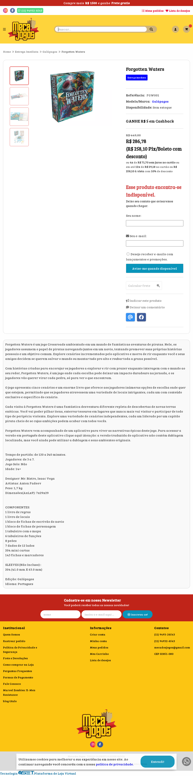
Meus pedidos (153, 11)
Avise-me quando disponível (154, 268)
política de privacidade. (115, 764)
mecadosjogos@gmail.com (172, 647)
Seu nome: (133, 215)
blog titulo (10, 701)
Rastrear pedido (14, 641)
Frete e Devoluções (15, 658)
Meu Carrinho (99, 654)
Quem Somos (11, 634)
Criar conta (97, 634)
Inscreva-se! (138, 614)
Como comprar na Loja (18, 664)
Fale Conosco (12, 684)
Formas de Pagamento (18, 677)
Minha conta (98, 641)
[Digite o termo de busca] (101, 29)
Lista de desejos (178, 11)
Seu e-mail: (136, 236)
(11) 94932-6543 (164, 641)
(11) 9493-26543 (164, 634)
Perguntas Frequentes (17, 671)
